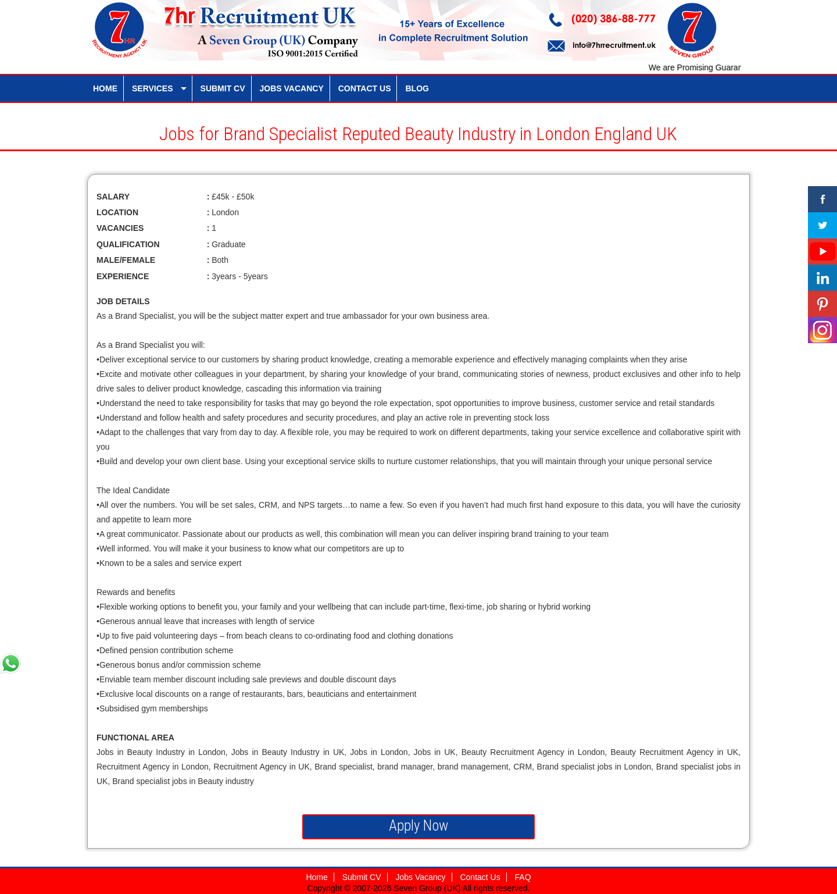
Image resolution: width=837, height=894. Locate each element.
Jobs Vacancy (420, 877)
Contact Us (480, 877)
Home (316, 877)
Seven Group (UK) (428, 888)
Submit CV (361, 877)
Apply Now (418, 825)
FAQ (523, 877)
